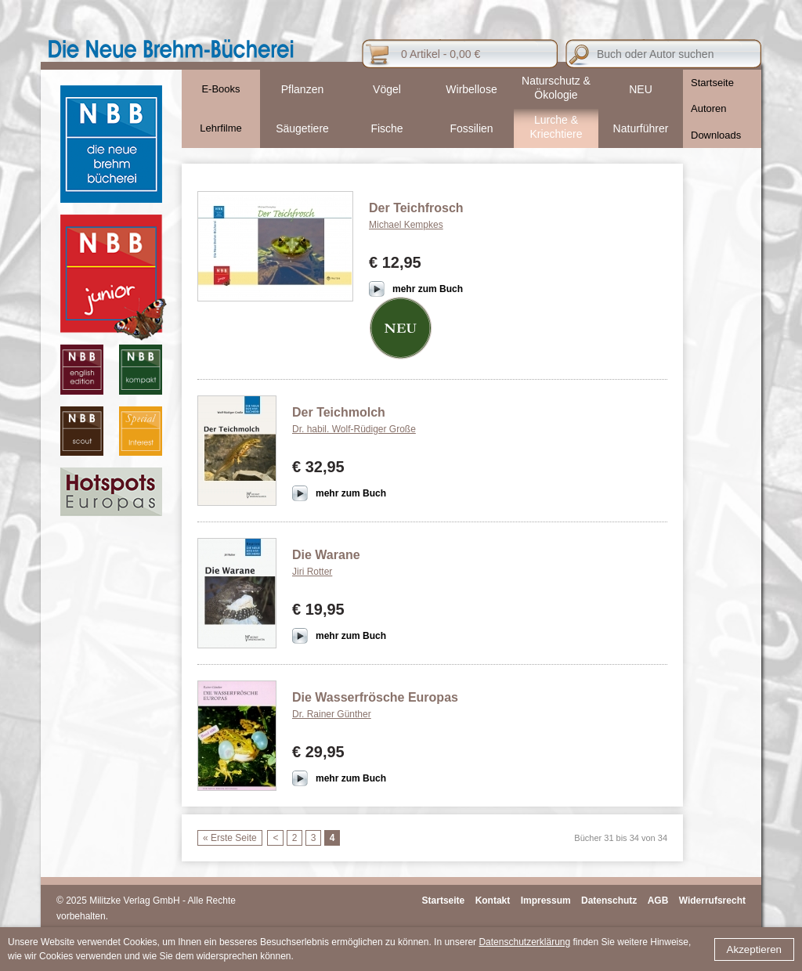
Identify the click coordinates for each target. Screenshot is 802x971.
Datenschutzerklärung (524, 942)
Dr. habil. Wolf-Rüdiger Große (354, 429)
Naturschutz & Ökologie (556, 87)
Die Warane (326, 554)
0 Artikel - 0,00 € (440, 54)
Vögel (387, 89)
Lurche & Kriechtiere (556, 127)
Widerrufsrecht (712, 900)
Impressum (546, 900)
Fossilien (471, 128)
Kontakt (493, 900)
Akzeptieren (754, 949)
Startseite (712, 82)
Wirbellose (471, 89)
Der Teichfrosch (416, 208)
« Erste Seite (230, 837)
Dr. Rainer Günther (331, 714)
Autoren (709, 108)
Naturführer (641, 128)
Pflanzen (302, 89)
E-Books (220, 89)
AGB (658, 900)
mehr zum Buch (427, 288)
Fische (386, 128)
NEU (640, 89)
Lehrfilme (220, 128)
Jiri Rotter (312, 571)
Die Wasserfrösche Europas (375, 697)
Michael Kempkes (406, 224)
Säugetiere (302, 128)
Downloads (716, 135)
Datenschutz (609, 900)
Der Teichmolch (338, 412)
